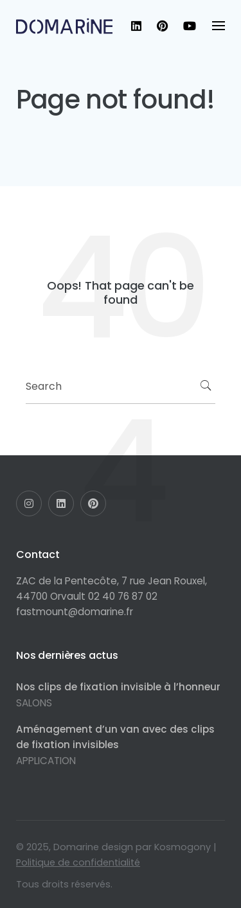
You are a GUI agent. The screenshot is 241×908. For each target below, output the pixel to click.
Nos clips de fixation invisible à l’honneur (118, 687)
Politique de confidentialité (78, 862)
